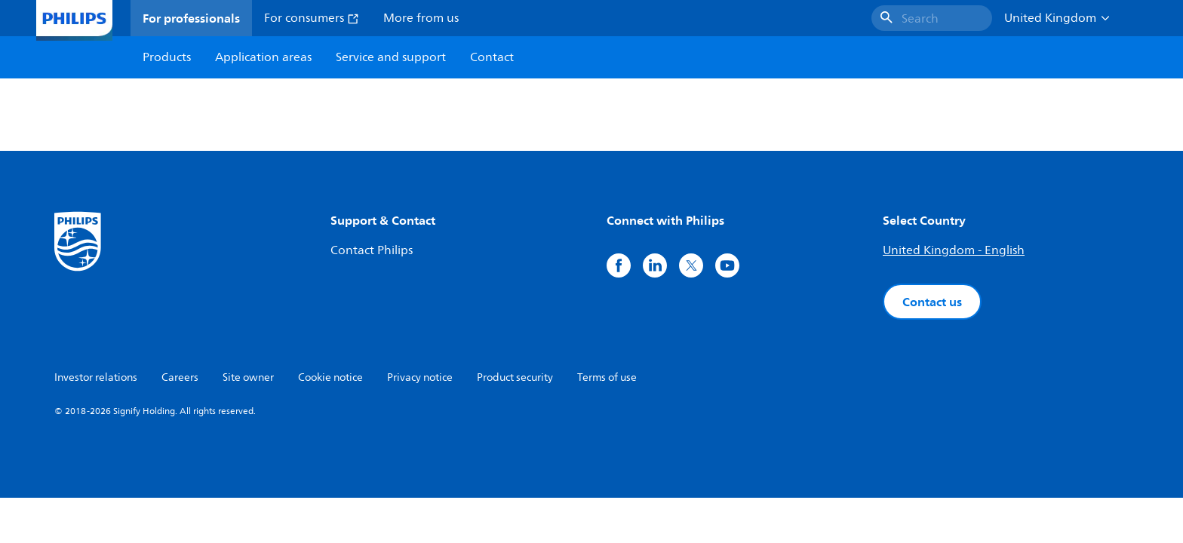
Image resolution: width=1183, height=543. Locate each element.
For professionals (191, 18)
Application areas (263, 57)
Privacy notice (420, 377)
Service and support (391, 57)
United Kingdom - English (954, 250)
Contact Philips (371, 250)
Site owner (248, 377)
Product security (515, 377)
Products (167, 57)
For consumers (311, 18)
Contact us (932, 301)
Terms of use (607, 377)
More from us (421, 18)
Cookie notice (330, 377)
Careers (179, 377)
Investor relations (95, 377)
